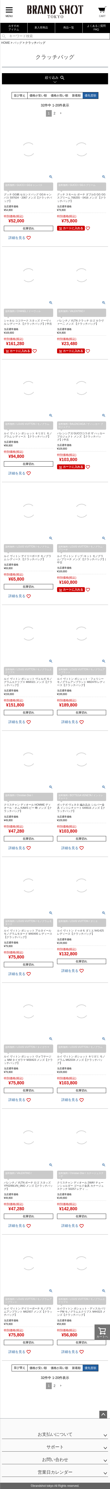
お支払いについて (55, 1434)
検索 (4, 36)
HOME (5, 42)
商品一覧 (68, 27)
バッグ (17, 42)
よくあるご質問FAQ (96, 27)
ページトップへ (103, 1415)
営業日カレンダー (55, 1472)
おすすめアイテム (13, 27)
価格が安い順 (38, 95)
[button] (60, 113)
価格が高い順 (59, 95)
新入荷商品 (41, 27)
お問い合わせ (55, 1459)
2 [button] (55, 113)
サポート (55, 1447)
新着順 (76, 95)
